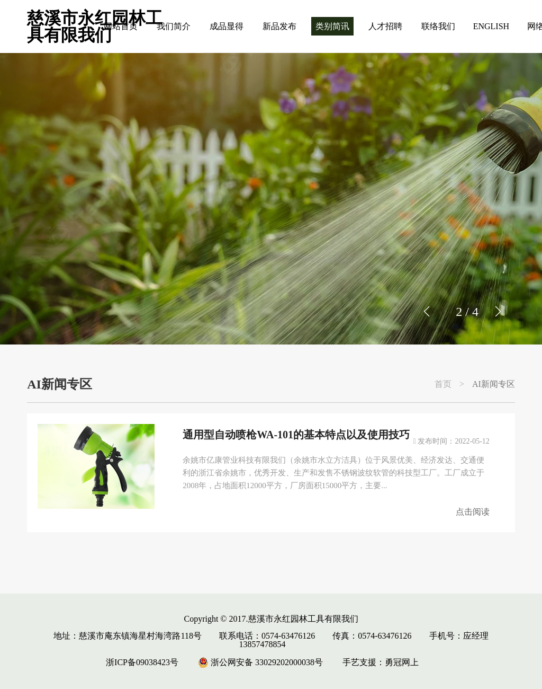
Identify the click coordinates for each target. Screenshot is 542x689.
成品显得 (226, 26)
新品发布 (279, 26)
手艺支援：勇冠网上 (380, 662)
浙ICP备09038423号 (142, 662)
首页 (443, 384)
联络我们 (438, 26)
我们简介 (174, 26)
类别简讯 (332, 26)
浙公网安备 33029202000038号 (260, 662)
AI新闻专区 (493, 384)
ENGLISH (491, 26)
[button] (498, 311)
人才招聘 (385, 26)
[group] (271, 198)
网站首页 (121, 26)
